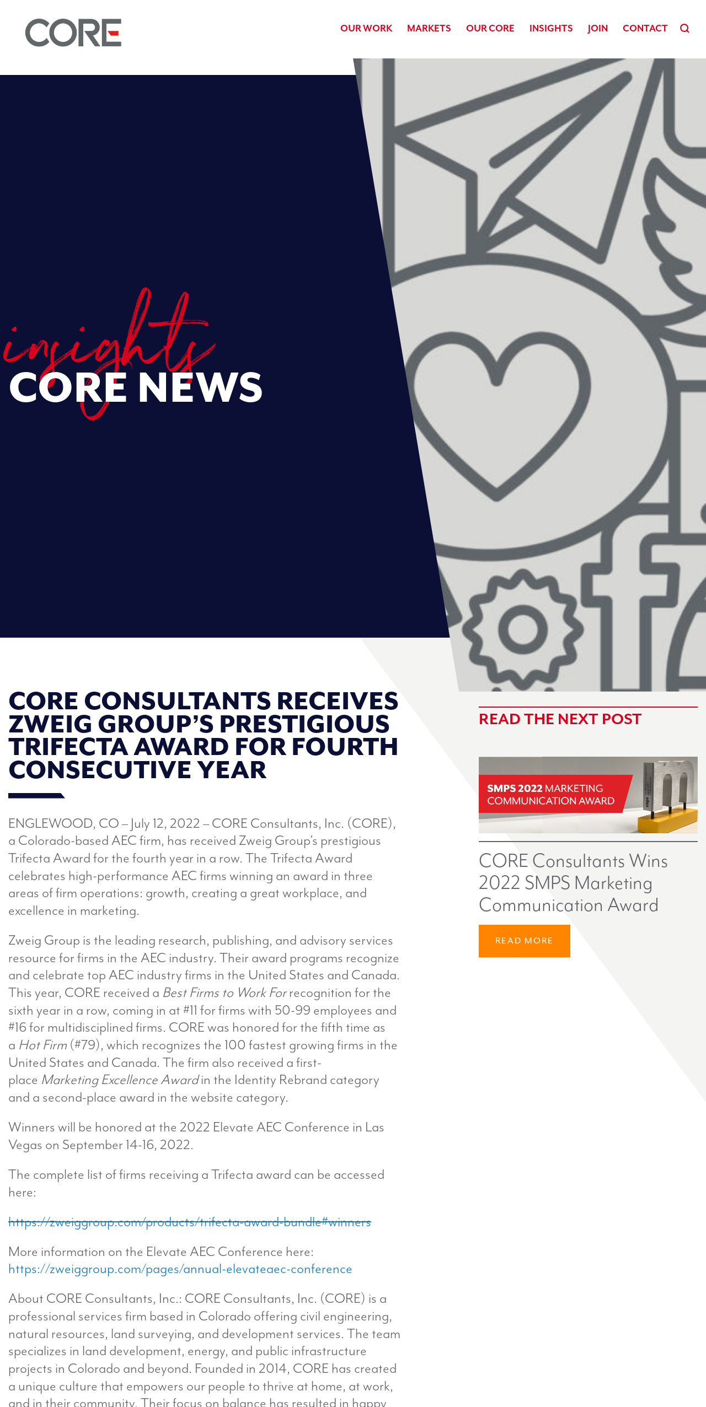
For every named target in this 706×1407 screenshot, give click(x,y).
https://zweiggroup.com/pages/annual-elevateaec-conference (180, 1269)
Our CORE (490, 28)
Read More (524, 941)
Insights (551, 28)
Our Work (366, 28)
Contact (645, 28)
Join (598, 28)
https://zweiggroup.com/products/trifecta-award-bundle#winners (189, 1222)
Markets (429, 28)
